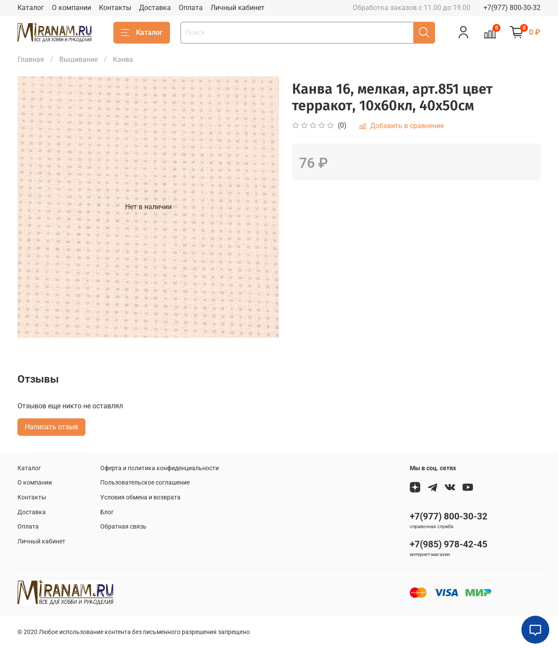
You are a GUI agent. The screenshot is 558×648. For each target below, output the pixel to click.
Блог (107, 512)
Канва (123, 59)
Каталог (30, 7)
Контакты (115, 7)
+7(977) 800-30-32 (512, 7)
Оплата (191, 7)
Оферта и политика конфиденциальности (159, 468)
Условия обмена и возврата (140, 497)
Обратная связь (123, 526)
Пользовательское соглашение (145, 482)
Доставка (155, 7)
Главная (30, 59)
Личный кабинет (238, 7)
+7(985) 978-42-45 (448, 544)
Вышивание (78, 59)
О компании (71, 7)
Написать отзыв (51, 427)
